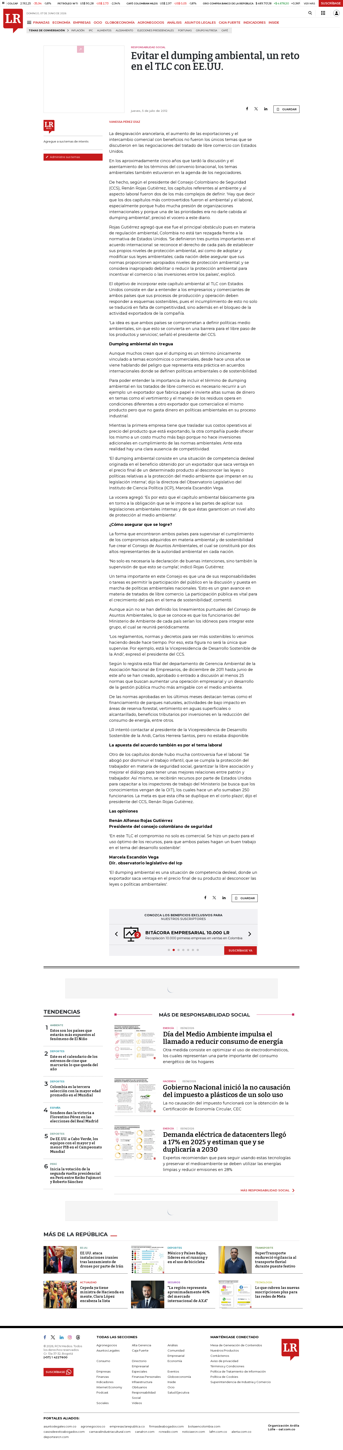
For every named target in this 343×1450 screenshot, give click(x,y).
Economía (175, 1361)
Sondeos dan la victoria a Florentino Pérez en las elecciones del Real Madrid (74, 1117)
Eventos (173, 1371)
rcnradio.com (168, 1431)
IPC (91, 30)
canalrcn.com (144, 1431)
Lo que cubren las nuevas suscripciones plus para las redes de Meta (277, 1292)
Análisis (173, 1345)
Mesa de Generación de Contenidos (236, 1345)
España (55, 1107)
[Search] (310, 13)
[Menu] (29, 22)
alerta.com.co (241, 1431)
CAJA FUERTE (229, 23)
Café (225, 30)
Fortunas (185, 30)
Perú (53, 1164)
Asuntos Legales (107, 1350)
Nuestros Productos (224, 1350)
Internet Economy (109, 1387)
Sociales (102, 1403)
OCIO (98, 23)
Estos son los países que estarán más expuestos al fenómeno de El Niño (72, 1035)
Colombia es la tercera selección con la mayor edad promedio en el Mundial (75, 1091)
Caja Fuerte (140, 1350)
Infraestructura (142, 1382)
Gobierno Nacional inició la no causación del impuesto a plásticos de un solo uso (226, 1091)
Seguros (174, 1282)
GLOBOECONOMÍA (120, 23)
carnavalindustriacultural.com (110, 1431)
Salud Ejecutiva (178, 1392)
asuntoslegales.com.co (60, 1426)
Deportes (57, 1051)
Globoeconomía (179, 1376)
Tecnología (263, 1282)
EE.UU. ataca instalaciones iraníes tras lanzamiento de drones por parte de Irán (101, 1259)
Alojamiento (124, 30)
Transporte (264, 1247)
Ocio (171, 1387)
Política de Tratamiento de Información (238, 1371)
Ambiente (56, 1025)
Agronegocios (106, 1345)
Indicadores (104, 1382)
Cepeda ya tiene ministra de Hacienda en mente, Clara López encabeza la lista (102, 1294)
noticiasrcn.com (193, 1431)
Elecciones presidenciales (155, 30)
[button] (115, 934)
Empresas (103, 1371)
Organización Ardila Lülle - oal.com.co (283, 1427)
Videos (137, 1403)
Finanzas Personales (146, 1376)
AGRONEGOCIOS (151, 23)
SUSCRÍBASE (331, 3)
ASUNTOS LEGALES (200, 23)
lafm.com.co (218, 1431)
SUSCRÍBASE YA (240, 950)
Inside (172, 1382)
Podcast (102, 1392)
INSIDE (274, 23)
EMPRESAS (82, 23)
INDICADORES (254, 23)
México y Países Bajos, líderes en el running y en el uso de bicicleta (188, 1257)
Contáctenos (219, 1355)
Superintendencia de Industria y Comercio (240, 1382)
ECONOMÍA (61, 23)
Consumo (103, 1361)
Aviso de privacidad (224, 1361)
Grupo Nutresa (206, 30)
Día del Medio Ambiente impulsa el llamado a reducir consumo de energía (223, 1038)
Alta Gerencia (141, 1345)
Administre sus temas (63, 157)
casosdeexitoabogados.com (64, 1431)
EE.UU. (84, 1247)
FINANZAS (41, 23)
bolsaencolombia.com (204, 1426)
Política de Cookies (224, 1376)
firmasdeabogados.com (166, 1426)
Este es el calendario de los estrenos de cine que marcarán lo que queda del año (74, 1063)
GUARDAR (286, 109)
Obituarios (139, 1387)
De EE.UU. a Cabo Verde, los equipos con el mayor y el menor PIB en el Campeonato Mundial (76, 1145)
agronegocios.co (93, 1426)
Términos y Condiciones (227, 1366)
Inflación (77, 30)
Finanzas (102, 1376)
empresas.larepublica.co (127, 1426)
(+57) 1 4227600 (55, 1357)
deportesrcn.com (56, 1437)
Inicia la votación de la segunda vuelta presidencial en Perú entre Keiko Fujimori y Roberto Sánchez (75, 1175)
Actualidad (88, 1282)
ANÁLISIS (174, 23)
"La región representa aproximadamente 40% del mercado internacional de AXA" (189, 1294)
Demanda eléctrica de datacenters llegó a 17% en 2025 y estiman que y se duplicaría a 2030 (224, 1142)
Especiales (139, 1371)
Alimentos (104, 30)
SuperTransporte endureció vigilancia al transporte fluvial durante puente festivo (275, 1259)
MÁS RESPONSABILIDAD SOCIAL (265, 1190)
